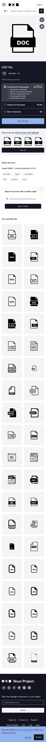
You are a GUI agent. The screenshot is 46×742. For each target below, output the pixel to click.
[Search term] (24, 11)
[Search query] (23, 199)
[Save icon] (41, 19)
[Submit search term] (41, 11)
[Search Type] (5, 11)
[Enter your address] (23, 702)
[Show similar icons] (41, 26)
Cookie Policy (26, 730)
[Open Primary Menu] (4, 4)
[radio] (23, 92)
